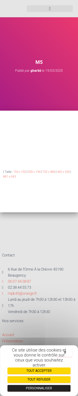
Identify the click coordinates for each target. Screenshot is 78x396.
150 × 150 (19, 171)
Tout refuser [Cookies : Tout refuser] (38, 379)
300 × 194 (34, 171)
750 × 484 (48, 171)
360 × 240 (63, 171)
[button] (50, 8)
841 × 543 (9, 176)
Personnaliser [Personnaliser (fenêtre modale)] (39, 388)
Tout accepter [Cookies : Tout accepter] (39, 371)
